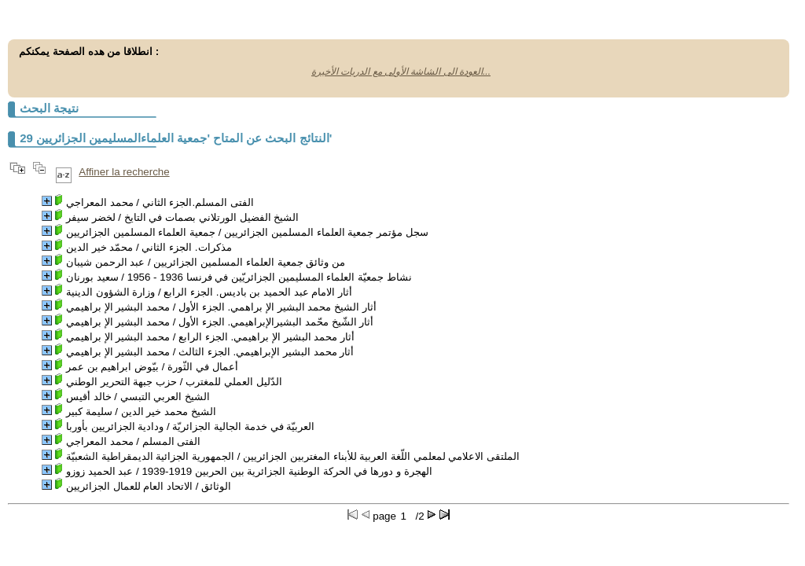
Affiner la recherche (124, 172)
